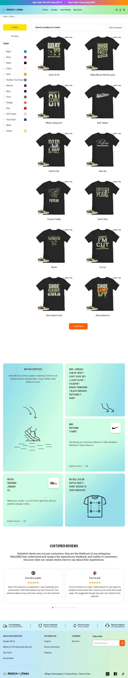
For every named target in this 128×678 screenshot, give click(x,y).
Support (47, 641)
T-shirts (15, 27)
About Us (75, 641)
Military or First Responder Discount (17, 647)
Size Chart (7, 653)
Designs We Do (9, 641)
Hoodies (15, 36)
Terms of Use (84, 674)
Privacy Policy (72, 674)
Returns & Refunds (52, 647)
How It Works (65, 10)
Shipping (47, 653)
